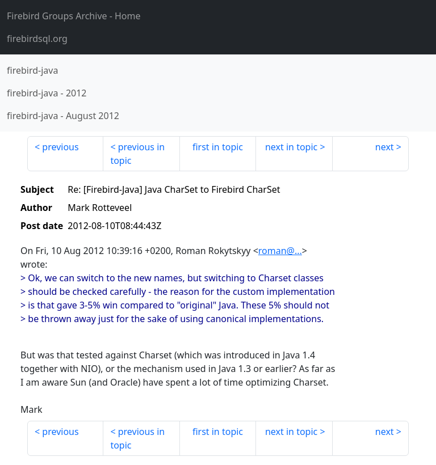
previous (60, 147)
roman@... (280, 250)
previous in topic (137, 154)
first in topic (217, 147)
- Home (74, 16)
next (384, 147)
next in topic (291, 147)
